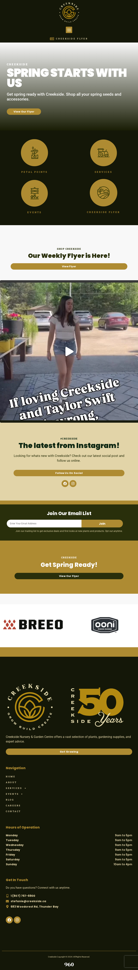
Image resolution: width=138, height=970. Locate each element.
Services (16, 788)
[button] (69, 30)
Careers (13, 805)
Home (10, 776)
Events (14, 794)
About (11, 782)
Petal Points (34, 171)
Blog (10, 799)
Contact (13, 811)
